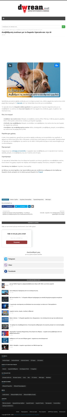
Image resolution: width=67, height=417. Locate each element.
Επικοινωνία (62, 411)
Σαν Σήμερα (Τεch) (24, 369)
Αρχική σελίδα (5, 29)
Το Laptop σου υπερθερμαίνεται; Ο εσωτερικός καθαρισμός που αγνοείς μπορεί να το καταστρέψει (37, 325)
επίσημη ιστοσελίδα (19, 151)
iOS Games (40, 360)
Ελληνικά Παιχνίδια (7, 386)
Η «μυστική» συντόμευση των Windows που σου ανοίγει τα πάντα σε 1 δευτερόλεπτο (33, 304)
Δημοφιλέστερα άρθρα (18, 403)
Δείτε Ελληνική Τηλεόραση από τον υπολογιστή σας (24, 290)
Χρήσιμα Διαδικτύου (8, 405)
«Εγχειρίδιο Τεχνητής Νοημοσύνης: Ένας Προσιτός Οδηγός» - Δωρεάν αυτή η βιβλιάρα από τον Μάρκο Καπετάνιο (36, 332)
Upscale (19, 103)
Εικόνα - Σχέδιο (14, 199)
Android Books (15, 360)
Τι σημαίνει (33, 369)
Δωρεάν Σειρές (30, 403)
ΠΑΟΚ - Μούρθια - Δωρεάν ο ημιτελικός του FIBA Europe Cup (26, 345)
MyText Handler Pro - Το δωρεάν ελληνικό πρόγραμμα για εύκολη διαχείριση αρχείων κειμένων (36, 297)
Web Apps (12, 29)
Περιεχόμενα (24, 411)
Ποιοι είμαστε (42, 411)
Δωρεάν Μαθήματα (13, 369)
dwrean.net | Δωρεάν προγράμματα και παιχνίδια (26, 414)
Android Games (25, 360)
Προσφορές (49, 403)
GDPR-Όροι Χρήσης (53, 411)
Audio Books (6, 394)
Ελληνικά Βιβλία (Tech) (16, 394)
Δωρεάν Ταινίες (39, 403)
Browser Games (17, 377)
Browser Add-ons (7, 377)
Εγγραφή (17, 242)
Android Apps (6, 360)
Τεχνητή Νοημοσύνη (38, 199)
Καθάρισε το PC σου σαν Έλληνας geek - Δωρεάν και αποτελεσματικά (29, 338)
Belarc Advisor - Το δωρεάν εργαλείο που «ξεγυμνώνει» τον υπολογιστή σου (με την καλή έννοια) (36, 318)
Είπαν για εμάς (33, 411)
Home (17, 411)
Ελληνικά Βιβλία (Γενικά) (29, 394)
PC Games (34, 377)
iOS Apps (33, 360)
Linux (24, 377)
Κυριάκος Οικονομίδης (25, 199)
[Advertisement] (33, 50)
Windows (48, 377)
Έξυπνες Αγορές (7, 403)
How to (4, 369)
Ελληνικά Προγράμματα (19, 386)
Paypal (40, 172)
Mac (29, 377)
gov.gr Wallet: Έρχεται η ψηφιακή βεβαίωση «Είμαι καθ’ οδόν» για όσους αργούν (32, 284)
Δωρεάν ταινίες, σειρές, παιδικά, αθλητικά (21, 311)
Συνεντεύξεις (57, 403)
